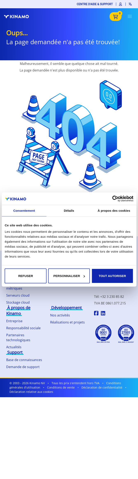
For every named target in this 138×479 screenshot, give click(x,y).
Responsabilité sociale (23, 328)
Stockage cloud (18, 302)
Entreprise (14, 321)
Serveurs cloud (17, 295)
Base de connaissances (24, 360)
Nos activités (60, 315)
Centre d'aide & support (95, 4)
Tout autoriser (112, 276)
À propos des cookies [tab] (114, 210)
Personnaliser (69, 276)
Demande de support (23, 367)
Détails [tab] (69, 210)
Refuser (25, 276)
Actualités (13, 347)
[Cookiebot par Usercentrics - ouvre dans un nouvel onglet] (115, 198)
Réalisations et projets (67, 322)
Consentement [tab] (24, 210)
